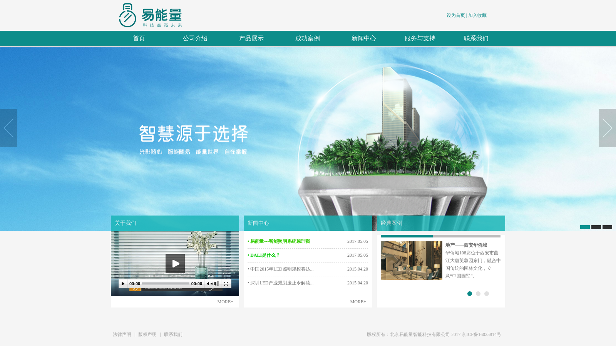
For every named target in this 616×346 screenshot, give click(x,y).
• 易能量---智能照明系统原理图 (279, 241)
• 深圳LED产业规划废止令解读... (281, 283)
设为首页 (456, 15)
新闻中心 (364, 38)
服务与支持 (420, 38)
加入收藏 (477, 15)
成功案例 (307, 38)
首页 (139, 38)
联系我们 (476, 38)
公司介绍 (195, 38)
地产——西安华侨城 (466, 245)
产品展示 (251, 38)
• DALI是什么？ (264, 255)
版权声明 (147, 334)
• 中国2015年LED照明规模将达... (281, 269)
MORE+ (225, 301)
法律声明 (122, 334)
